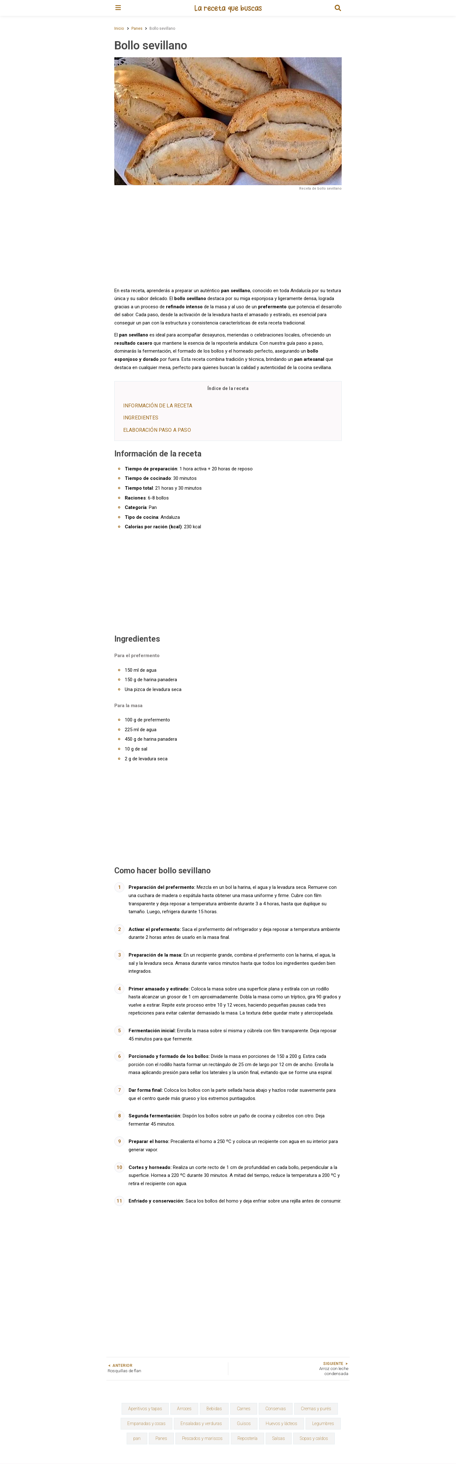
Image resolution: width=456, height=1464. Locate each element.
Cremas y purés (316, 1408)
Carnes (243, 1408)
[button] (338, 8)
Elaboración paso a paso (157, 430)
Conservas (275, 1408)
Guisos (244, 1423)
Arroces (184, 1408)
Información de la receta (157, 406)
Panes (161, 1438)
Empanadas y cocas (146, 1423)
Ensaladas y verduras (201, 1423)
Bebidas (214, 1408)
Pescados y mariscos (202, 1438)
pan (137, 1438)
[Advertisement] (228, 238)
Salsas (278, 1438)
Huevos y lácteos (281, 1423)
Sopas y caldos (314, 1438)
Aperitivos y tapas (145, 1408)
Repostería (247, 1438)
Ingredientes (140, 418)
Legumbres (323, 1423)
